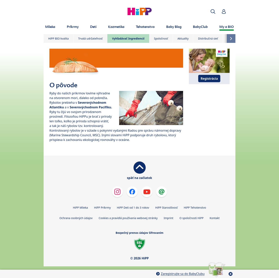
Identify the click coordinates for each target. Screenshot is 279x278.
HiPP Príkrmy (102, 207)
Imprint (168, 218)
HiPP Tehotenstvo (195, 207)
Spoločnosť (161, 38)
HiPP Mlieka (80, 207)
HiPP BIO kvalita (58, 38)
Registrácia (209, 78)
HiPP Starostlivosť (166, 207)
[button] (213, 11)
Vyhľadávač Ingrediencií (128, 38)
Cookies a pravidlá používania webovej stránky (128, 218)
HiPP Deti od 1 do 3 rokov (133, 207)
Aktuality (183, 38)
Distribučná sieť (208, 38)
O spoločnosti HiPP (191, 218)
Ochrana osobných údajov (76, 218)
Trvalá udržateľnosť (90, 38)
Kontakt (215, 218)
